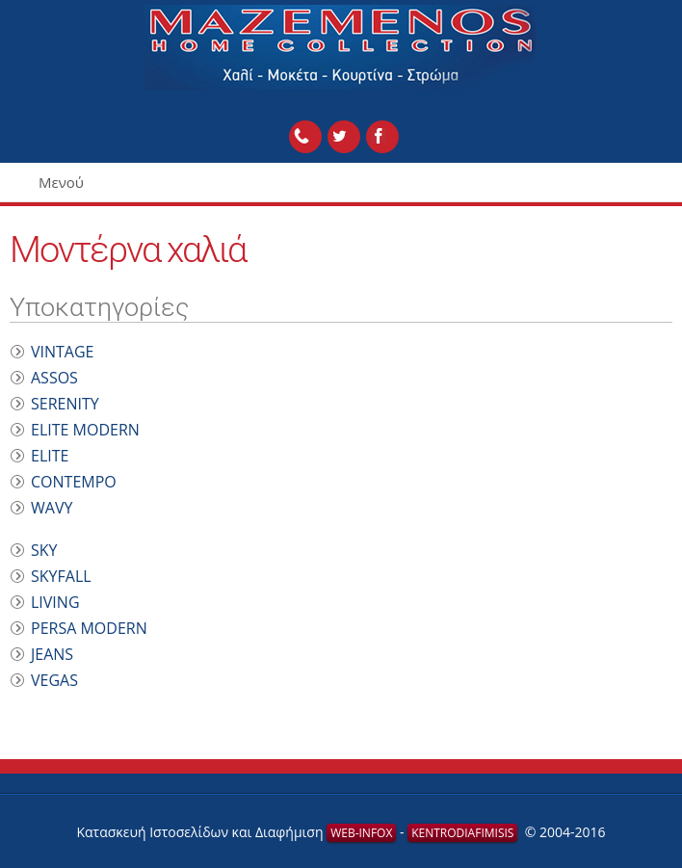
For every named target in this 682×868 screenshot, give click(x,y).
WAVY (51, 507)
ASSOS (54, 377)
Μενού (61, 182)
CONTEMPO (74, 481)
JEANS (52, 654)
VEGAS (54, 680)
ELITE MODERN (85, 429)
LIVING (55, 602)
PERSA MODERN (89, 628)
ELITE (49, 455)
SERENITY (65, 403)
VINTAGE (62, 351)
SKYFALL (61, 576)
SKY (44, 550)
